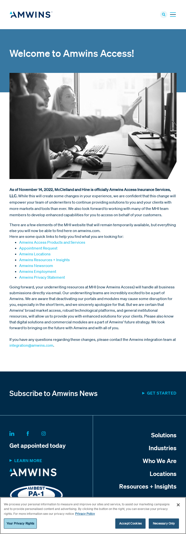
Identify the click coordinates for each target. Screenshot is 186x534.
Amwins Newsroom (36, 265)
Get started (162, 393)
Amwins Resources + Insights (44, 259)
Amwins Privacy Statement (42, 277)
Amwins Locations (35, 253)
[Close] (178, 505)
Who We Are (160, 461)
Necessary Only (164, 523)
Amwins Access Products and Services (52, 242)
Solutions (164, 435)
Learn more (28, 460)
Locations (163, 473)
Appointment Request (38, 248)
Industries (163, 448)
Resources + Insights (148, 486)
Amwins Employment (37, 271)
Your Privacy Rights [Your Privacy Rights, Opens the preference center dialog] (20, 523)
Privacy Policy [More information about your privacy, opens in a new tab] (85, 514)
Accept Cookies (130, 523)
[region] (93, 515)
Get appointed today (37, 445)
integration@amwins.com (31, 345)
